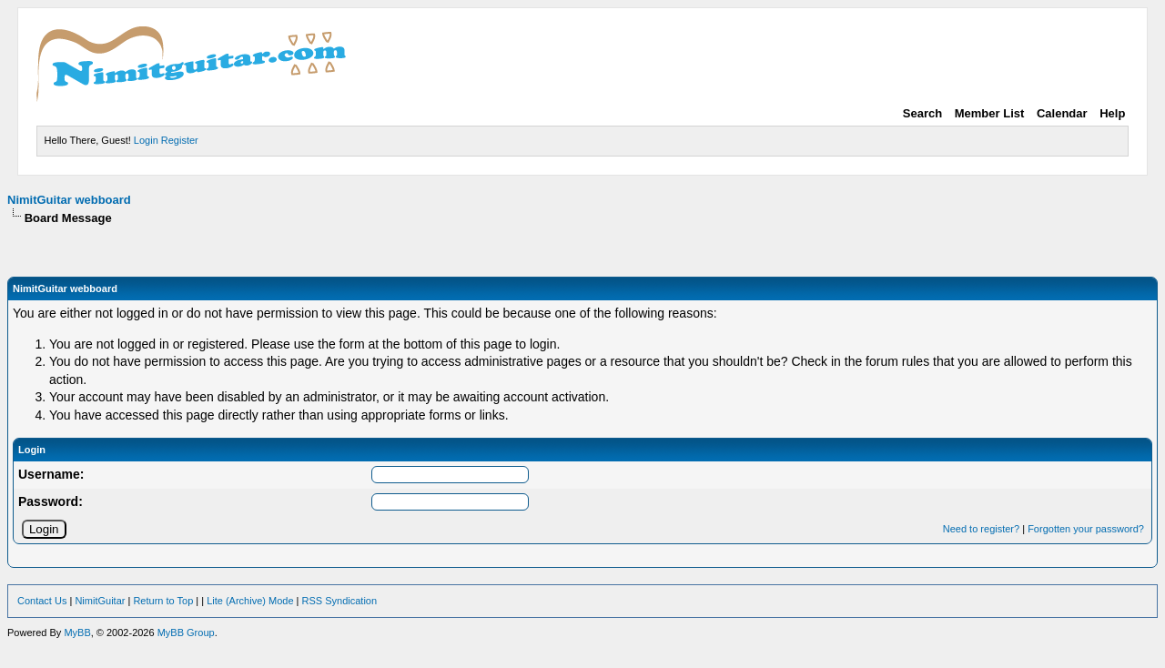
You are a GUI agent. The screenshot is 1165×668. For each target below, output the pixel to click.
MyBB (77, 632)
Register (179, 140)
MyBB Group (186, 632)
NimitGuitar (100, 600)
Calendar (1062, 113)
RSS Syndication (340, 600)
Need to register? (981, 528)
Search (922, 113)
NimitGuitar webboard (69, 200)
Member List (990, 113)
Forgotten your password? (1086, 528)
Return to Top (163, 600)
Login (146, 140)
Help (1112, 113)
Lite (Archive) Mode (250, 600)
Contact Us (41, 600)
